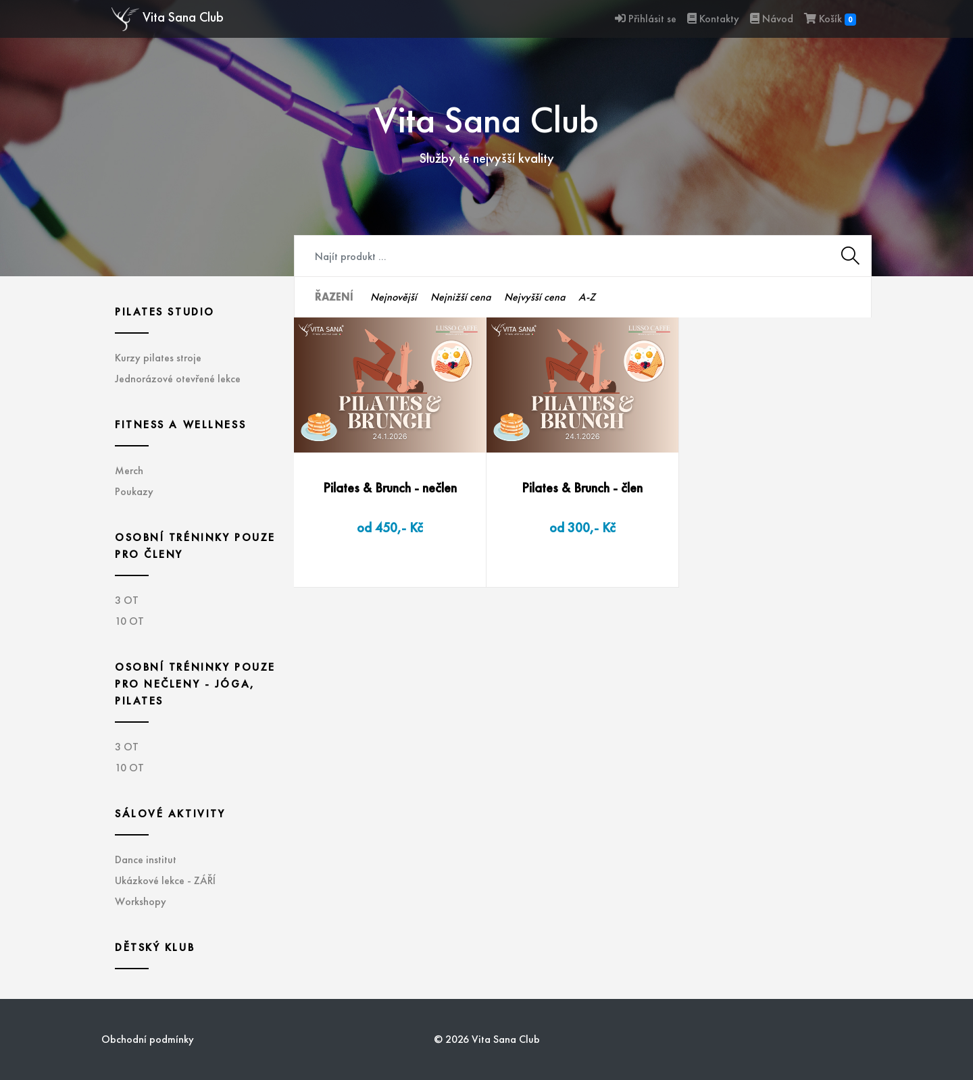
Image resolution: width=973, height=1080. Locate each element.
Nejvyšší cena (534, 297)
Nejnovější (393, 297)
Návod (771, 18)
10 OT (129, 621)
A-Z (586, 297)
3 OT (127, 600)
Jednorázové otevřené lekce (178, 378)
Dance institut (145, 859)
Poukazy (134, 491)
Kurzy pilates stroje (158, 358)
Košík (830, 18)
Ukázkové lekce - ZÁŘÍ (165, 880)
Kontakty (713, 18)
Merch (129, 470)
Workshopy (140, 901)
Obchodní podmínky (147, 1039)
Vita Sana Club (167, 19)
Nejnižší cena (460, 297)
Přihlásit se (645, 18)
